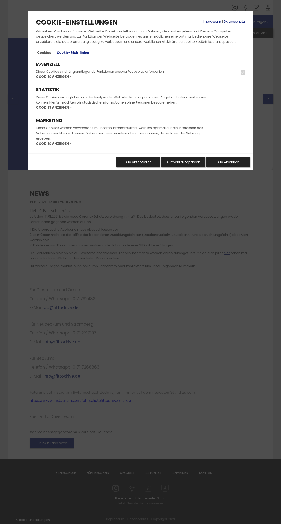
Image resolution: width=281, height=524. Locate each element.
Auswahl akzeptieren (183, 162)
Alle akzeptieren (138, 162)
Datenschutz (234, 21)
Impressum (212, 21)
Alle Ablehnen (228, 162)
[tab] (44, 53)
